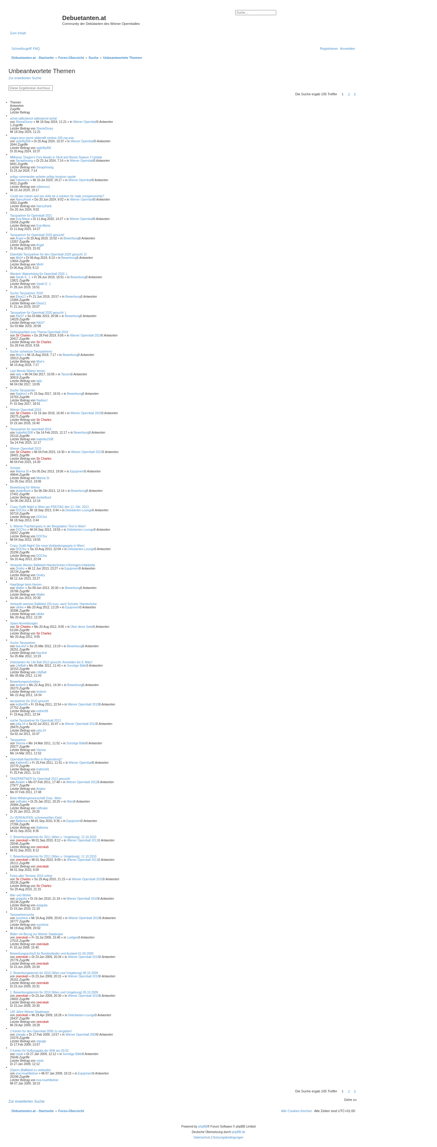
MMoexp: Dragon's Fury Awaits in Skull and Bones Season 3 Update (56, 157)
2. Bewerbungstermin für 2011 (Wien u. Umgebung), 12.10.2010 (53, 837)
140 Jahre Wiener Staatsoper (29, 1011)
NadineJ (21, 393)
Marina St (22, 471)
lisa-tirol (21, 646)
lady (18, 374)
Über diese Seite (82, 626)
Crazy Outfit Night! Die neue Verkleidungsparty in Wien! (47, 545)
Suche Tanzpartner (23, 643)
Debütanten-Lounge (78, 510)
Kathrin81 (22, 762)
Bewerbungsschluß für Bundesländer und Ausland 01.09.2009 (51, 953)
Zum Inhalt (18, 33)
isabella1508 (24, 432)
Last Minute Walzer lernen (27, 371)
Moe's (20, 355)
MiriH (19, 257)
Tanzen (66, 374)
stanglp (20, 1034)
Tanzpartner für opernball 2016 (30, 429)
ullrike (20, 607)
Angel (19, 238)
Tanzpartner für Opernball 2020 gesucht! (37, 235)
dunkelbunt (23, 490)
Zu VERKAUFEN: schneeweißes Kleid (36, 817)
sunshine (22, 918)
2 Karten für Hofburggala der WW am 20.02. (39, 1050)
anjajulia (21, 898)
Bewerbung (71, 238)
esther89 (22, 704)
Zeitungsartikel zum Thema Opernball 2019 (39, 332)
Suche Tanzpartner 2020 (26, 293)
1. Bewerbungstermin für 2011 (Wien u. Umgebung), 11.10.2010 (53, 856)
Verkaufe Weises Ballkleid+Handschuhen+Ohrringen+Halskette (52, 565)
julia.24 (20, 724)
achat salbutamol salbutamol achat (33, 118)
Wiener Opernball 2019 (85, 335)
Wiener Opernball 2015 (25, 448)
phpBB (202, 1126)
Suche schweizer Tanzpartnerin (31, 351)
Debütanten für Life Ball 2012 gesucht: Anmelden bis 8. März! (51, 662)
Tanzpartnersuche (22, 914)
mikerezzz (22, 180)
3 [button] (355, 94)
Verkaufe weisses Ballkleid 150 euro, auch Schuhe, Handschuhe (53, 604)
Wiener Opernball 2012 (80, 724)
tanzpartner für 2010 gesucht (29, 701)
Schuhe (15, 468)
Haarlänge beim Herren (26, 584)
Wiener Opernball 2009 (81, 1034)
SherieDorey (24, 121)
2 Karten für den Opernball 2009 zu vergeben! (41, 1031)
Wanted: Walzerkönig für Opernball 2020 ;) (38, 274)
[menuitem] (36, 48)
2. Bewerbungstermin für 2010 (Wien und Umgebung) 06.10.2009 (54, 973)
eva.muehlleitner (27, 1073)
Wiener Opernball (85, 121)
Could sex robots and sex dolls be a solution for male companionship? (57, 196)
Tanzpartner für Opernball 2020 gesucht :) (38, 312)
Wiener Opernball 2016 (25, 409)
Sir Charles (23, 335)
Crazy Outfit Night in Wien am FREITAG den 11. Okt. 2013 (49, 507)
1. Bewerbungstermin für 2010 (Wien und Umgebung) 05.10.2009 (54, 992)
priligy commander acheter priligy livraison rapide (43, 176)
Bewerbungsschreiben (25, 681)
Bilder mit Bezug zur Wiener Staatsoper (36, 934)
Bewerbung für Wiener (25, 487)
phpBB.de (238, 1132)
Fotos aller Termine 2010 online (31, 876)
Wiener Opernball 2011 (82, 840)
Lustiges (72, 937)
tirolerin (21, 685)
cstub (19, 1054)
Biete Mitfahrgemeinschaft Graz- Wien (35, 798)
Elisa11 (21, 296)
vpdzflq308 (23, 141)
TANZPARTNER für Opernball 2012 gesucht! (40, 778)
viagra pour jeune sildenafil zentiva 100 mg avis (42, 138)
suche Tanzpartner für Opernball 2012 (35, 720)
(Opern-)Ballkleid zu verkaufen (30, 1070)
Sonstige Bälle (76, 665)
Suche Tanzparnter (23, 390)
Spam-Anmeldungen (24, 623)
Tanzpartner (18, 740)
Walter (20, 588)
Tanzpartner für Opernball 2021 (31, 215)
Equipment (77, 471)
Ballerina (22, 821)
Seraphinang (24, 160)
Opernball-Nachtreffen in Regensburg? (36, 759)
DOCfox (21, 510)
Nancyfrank (23, 199)
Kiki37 (20, 316)
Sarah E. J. (23, 277)
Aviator (20, 782)
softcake (21, 801)
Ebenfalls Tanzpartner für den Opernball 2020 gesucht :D (48, 254)
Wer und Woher (20, 895)
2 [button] (349, 94)
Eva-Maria (23, 219)
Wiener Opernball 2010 (83, 704)
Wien (70, 801)
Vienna (20, 743)
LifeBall (21, 665)
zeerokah (22, 840)
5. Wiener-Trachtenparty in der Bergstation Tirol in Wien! (48, 526)
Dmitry (20, 568)
